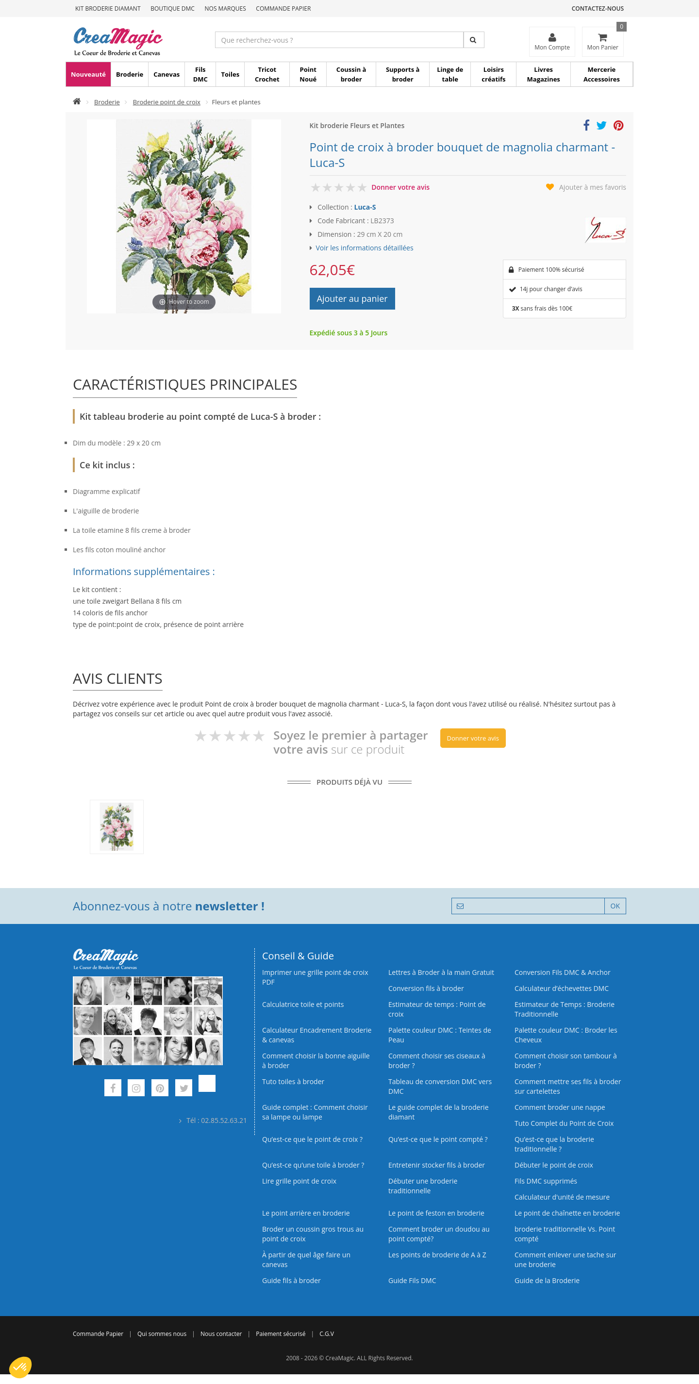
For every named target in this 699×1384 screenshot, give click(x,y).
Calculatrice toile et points (303, 1004)
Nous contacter (221, 1334)
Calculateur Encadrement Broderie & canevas (316, 1034)
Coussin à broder (351, 74)
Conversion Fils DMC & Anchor (563, 972)
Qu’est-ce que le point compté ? (438, 1139)
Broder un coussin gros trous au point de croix (313, 1233)
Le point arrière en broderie (306, 1213)
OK (615, 905)
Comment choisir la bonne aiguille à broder (316, 1060)
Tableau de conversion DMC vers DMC (440, 1086)
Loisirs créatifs (493, 74)
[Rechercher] (474, 40)
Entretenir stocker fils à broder (436, 1165)
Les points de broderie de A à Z (437, 1254)
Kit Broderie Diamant (108, 8)
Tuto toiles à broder (293, 1081)
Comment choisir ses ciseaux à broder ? (436, 1060)
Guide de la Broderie (547, 1280)
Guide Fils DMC (412, 1280)
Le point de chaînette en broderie (567, 1213)
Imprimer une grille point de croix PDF (315, 977)
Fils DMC (200, 74)
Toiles (230, 74)
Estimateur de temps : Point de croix (437, 1009)
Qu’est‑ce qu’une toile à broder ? (313, 1165)
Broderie (129, 74)
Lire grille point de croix (299, 1181)
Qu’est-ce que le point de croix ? (312, 1139)
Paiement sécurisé (280, 1334)
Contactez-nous (598, 8)
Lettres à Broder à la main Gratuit (441, 972)
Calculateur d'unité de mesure (562, 1197)
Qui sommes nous (161, 1334)
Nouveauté (88, 74)
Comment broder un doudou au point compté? (439, 1233)
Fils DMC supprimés (546, 1181)
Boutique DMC (172, 8)
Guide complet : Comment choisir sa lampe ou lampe (315, 1112)
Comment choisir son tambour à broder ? (566, 1060)
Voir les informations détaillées (365, 247)
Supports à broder (402, 74)
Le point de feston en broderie (436, 1213)
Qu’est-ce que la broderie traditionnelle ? (554, 1144)
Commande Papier (283, 8)
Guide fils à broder (291, 1280)
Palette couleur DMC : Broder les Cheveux (566, 1034)
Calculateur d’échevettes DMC (562, 988)
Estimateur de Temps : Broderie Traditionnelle (565, 1009)
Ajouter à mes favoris (592, 187)
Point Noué (308, 74)
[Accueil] (77, 102)
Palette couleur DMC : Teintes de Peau (439, 1034)
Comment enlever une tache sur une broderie (565, 1259)
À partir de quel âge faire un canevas (306, 1259)
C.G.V (326, 1334)
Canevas (166, 74)
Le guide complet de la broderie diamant (438, 1112)
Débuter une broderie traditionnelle (422, 1185)
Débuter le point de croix (554, 1165)
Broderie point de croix (166, 102)
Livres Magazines (543, 74)
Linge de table (450, 74)
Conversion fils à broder (426, 988)
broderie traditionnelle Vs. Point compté (565, 1233)
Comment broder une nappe (560, 1107)
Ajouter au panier (352, 298)
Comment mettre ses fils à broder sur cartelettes (568, 1086)
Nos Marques (225, 8)
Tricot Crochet (267, 74)
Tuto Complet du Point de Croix (564, 1123)
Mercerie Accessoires (601, 74)
